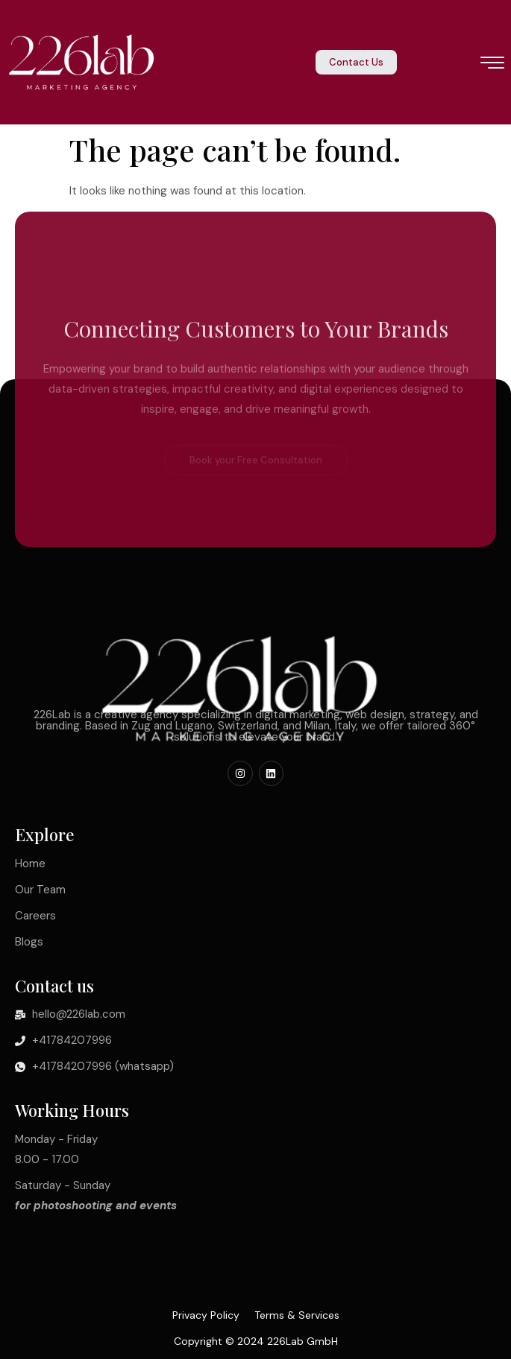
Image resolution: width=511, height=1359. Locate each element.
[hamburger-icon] (493, 64)
